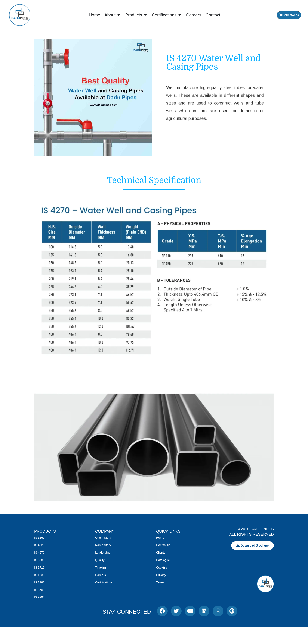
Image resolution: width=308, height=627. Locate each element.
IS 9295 (39, 597)
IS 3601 (39, 590)
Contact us (163, 545)
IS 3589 (39, 560)
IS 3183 (39, 582)
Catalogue (163, 560)
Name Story (103, 545)
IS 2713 (39, 567)
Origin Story (103, 537)
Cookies (161, 567)
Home (160, 537)
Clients (160, 552)
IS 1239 (39, 575)
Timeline (100, 567)
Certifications (104, 582)
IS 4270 (39, 552)
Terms (160, 582)
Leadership (102, 552)
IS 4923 (39, 545)
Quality (100, 560)
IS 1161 (39, 537)
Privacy (161, 575)
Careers (100, 575)
